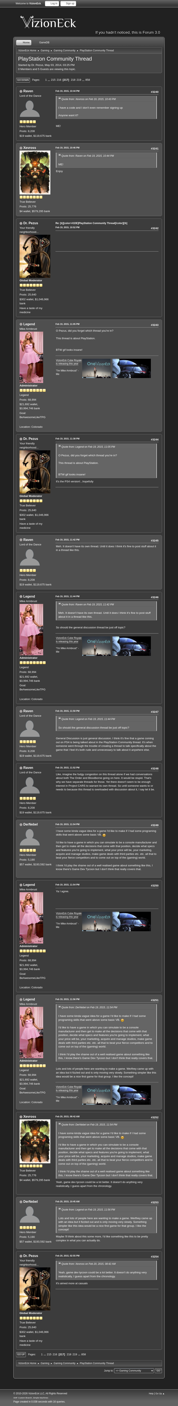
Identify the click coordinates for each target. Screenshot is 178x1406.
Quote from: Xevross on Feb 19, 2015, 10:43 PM (88, 99)
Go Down (23, 80)
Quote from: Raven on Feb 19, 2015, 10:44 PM (87, 155)
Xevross (29, 147)
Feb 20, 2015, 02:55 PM (67, 1255)
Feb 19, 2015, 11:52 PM (67, 767)
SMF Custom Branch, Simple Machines (30, 1398)
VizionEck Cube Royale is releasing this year (69, 362)
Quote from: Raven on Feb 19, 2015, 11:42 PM (87, 604)
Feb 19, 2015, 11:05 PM (67, 324)
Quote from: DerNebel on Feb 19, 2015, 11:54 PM (89, 1007)
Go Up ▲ (160, 1393)
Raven (28, 91)
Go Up (21, 1354)
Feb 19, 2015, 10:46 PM (67, 147)
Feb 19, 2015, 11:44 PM (67, 596)
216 (59, 79)
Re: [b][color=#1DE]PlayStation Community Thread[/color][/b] (91, 223)
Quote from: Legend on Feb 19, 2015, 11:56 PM (88, 1209)
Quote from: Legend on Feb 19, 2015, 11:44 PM (88, 719)
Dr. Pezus (30, 223)
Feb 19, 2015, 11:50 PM (67, 711)
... (49, 79)
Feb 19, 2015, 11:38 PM (67, 438)
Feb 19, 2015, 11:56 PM (67, 999)
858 (87, 79)
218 (73, 79)
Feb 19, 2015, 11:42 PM (67, 539)
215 (53, 79)
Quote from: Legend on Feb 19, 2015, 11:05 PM (88, 446)
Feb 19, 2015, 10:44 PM (67, 91)
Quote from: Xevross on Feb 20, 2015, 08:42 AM (88, 1263)
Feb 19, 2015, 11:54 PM (67, 824)
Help (151, 1393)
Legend (29, 324)
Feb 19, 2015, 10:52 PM (67, 227)
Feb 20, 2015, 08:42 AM (67, 1116)
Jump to (108, 1370)
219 (79, 79)
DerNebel (30, 824)
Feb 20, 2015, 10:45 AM (67, 1201)
